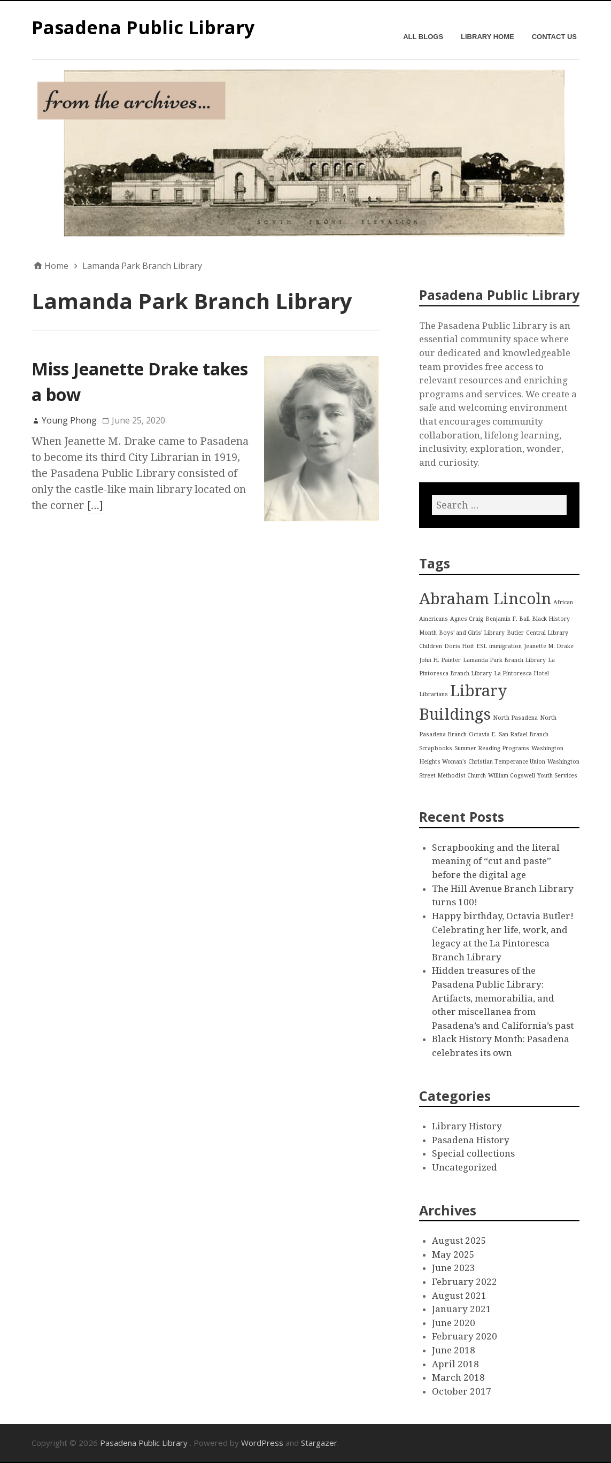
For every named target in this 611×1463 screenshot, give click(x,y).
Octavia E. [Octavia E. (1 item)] (483, 734)
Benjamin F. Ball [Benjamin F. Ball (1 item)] (507, 618)
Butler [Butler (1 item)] (515, 632)
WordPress (262, 1442)
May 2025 (453, 1254)
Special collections (473, 1153)
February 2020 (464, 1336)
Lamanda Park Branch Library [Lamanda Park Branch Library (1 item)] (504, 660)
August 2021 (459, 1295)
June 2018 (453, 1350)
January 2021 (461, 1309)
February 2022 (464, 1281)
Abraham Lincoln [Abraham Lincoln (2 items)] (485, 599)
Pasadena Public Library (143, 27)
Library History (467, 1126)
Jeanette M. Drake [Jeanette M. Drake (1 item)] (549, 646)
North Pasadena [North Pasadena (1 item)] (515, 717)
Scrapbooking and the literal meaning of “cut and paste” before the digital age (496, 861)
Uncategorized (464, 1167)
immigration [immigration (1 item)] (505, 646)
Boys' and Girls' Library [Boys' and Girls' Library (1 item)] (472, 632)
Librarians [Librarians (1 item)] (433, 694)
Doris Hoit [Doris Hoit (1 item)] (459, 646)
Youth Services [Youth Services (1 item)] (557, 775)
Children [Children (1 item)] (430, 646)
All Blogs (423, 37)
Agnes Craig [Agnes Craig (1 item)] (466, 618)
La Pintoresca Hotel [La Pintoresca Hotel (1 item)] (521, 673)
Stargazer (319, 1442)
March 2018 (458, 1377)
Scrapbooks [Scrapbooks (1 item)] (435, 748)
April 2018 (455, 1364)
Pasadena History (470, 1140)
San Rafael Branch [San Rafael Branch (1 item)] (523, 734)
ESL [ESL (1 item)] (481, 646)
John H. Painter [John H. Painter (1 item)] (440, 660)
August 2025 (459, 1240)
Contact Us (554, 37)
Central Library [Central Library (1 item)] (547, 632)
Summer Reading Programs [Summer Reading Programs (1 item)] (491, 748)
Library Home (487, 37)
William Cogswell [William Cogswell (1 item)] (511, 775)
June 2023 (453, 1267)
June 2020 (453, 1323)
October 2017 (461, 1391)
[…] (95, 505)
